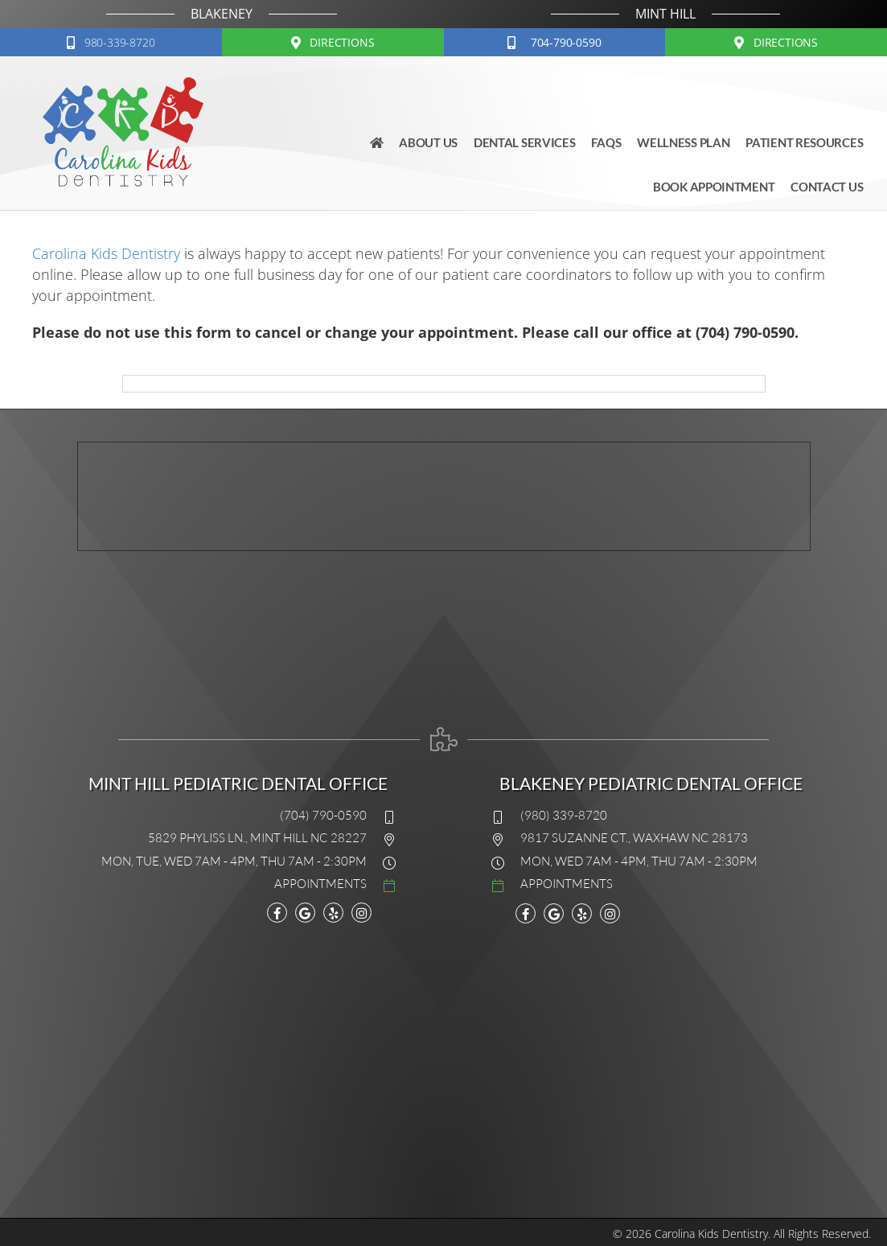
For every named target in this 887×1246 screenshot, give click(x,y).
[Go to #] (224, 883)
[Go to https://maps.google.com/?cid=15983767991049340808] (305, 913)
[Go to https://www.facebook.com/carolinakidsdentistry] (277, 913)
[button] (111, 42)
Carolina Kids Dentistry (106, 253)
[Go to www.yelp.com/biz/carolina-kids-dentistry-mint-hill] (333, 913)
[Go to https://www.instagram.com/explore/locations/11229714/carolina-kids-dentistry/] (361, 913)
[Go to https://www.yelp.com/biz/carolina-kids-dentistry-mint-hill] (582, 913)
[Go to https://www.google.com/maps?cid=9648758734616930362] (554, 913)
